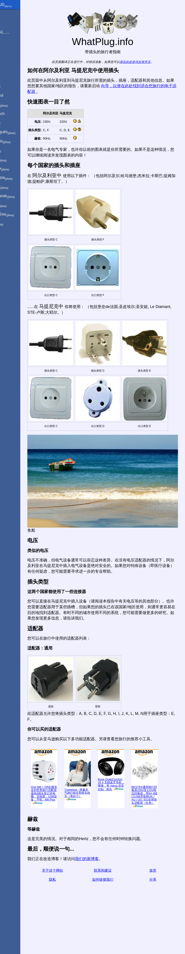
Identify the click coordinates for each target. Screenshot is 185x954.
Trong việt (15, 187)
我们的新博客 (106, 903)
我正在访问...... (15, 32)
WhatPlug (16, 5)
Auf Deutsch (13, 113)
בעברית (12, 223)
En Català (11, 123)
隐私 (68, 924)
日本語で (14, 159)
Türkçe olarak (18, 196)
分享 (156, 924)
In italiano (14, 104)
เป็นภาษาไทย (17, 214)
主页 (6, 14)
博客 (6, 48)
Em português (18, 132)
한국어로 (14, 205)
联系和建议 (112, 915)
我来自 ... (10, 23)
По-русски (15, 168)
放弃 (156, 915)
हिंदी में (11, 150)
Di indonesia (17, 177)
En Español (12, 95)
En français (16, 141)
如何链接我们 (112, 924)
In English (11, 86)
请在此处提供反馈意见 (144, 62)
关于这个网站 (68, 915)
